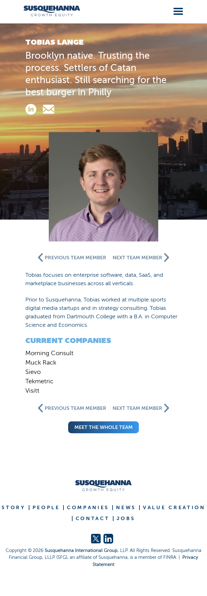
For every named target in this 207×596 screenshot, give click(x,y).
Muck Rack (40, 362)
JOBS (126, 518)
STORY (14, 507)
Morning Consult (49, 353)
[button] (177, 10)
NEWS (126, 507)
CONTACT (93, 518)
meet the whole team (103, 427)
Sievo (33, 371)
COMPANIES (88, 507)
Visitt (32, 390)
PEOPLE (46, 507)
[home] (49, 11)
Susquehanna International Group (81, 550)
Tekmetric (39, 381)
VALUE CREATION (174, 507)
